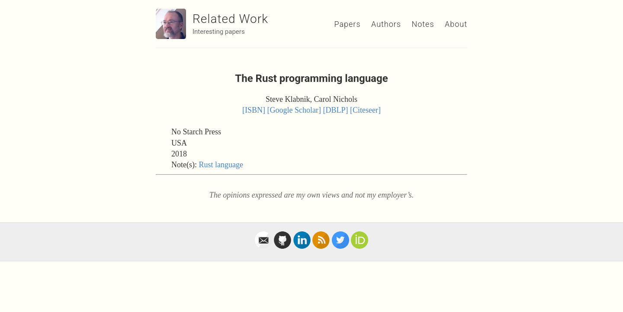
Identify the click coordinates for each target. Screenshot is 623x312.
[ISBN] (253, 110)
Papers (347, 24)
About (456, 24)
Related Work (230, 19)
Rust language (221, 164)
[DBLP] (335, 110)
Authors (386, 24)
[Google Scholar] (294, 110)
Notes (422, 24)
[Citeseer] (365, 110)
